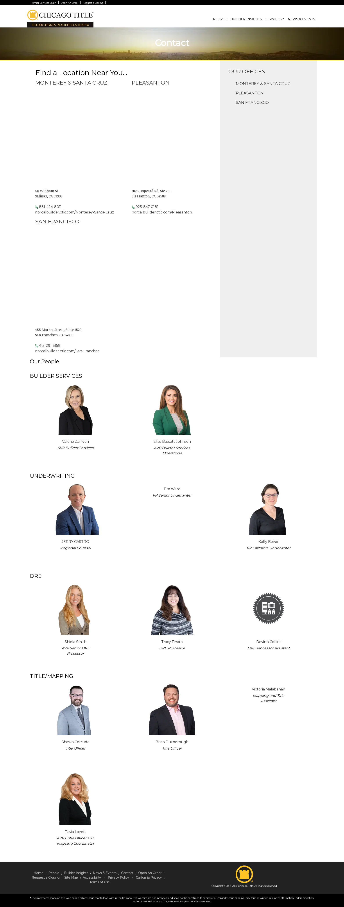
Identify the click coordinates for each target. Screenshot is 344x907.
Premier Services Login (43, 2)
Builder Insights (246, 19)
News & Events (301, 19)
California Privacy (149, 878)
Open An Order (70, 2)
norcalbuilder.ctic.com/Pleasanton (162, 212)
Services (273, 19)
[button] (283, 19)
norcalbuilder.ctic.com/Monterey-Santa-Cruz (74, 212)
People (220, 19)
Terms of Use (100, 882)
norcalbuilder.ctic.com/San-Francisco (67, 351)
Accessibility (92, 878)
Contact (127, 873)
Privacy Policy (118, 878)
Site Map (71, 878)
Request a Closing (93, 2)
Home (38, 873)
